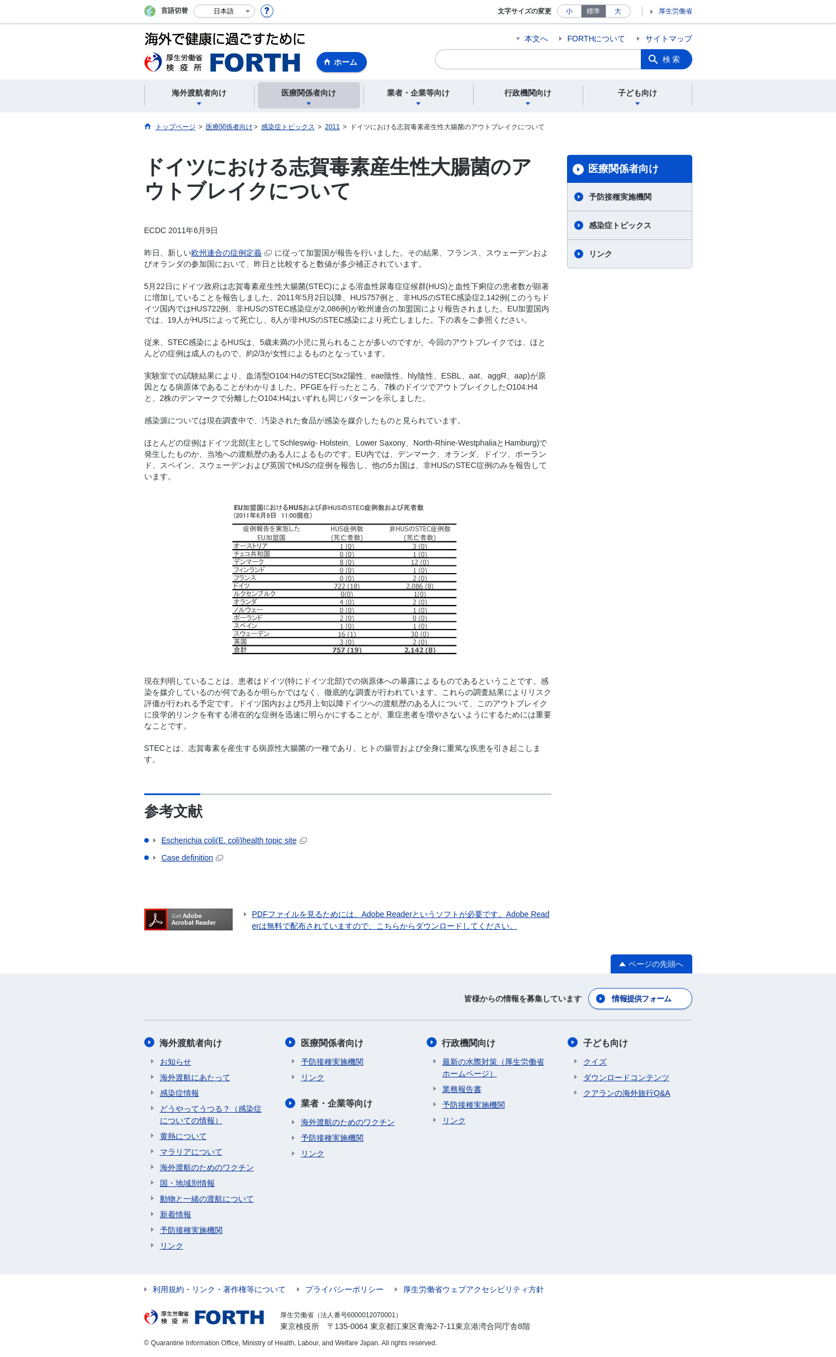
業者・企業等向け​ (336, 1103)
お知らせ (175, 1061)
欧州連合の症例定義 (231, 252)
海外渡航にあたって (195, 1076)
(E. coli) (234, 840)
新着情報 (175, 1213)
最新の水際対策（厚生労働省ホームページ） (493, 1067)
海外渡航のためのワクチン (207, 1166)
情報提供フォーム (641, 998)
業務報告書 (461, 1088)
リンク (600, 253)
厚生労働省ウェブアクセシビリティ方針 (473, 1288)
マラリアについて (191, 1151)
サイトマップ (668, 38)
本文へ (536, 38)
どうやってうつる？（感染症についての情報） (211, 1114)
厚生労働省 (675, 11)
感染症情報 (179, 1092)
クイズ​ (595, 1061)
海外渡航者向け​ (191, 1042)
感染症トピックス (620, 225)
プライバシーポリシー (344, 1288)
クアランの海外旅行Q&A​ (626, 1092)
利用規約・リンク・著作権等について (219, 1288)
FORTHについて (597, 38)
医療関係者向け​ (623, 168)
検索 (672, 59)
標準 (593, 11)
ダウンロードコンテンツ (626, 1076)
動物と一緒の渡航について (207, 1198)
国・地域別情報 (187, 1182)
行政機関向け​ (469, 1042)
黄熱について (183, 1135)
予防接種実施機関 (620, 196)
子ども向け (605, 1042)
